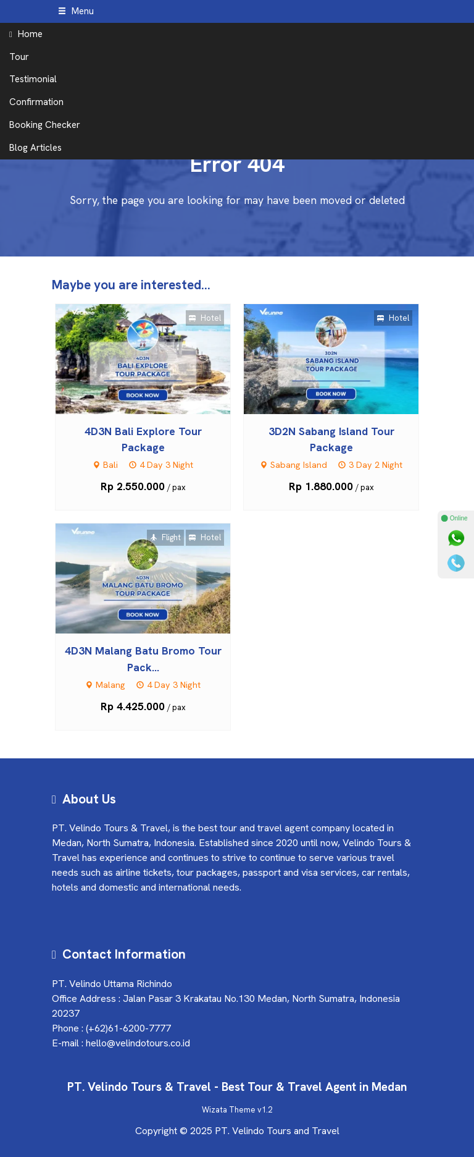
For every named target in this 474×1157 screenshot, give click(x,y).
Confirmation (36, 102)
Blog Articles (35, 148)
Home (26, 34)
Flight (165, 537)
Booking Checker (44, 125)
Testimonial (33, 79)
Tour (19, 57)
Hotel (205, 318)
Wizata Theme (229, 1109)
